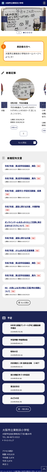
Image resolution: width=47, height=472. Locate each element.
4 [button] (29, 32)
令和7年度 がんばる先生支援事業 (20, 250)
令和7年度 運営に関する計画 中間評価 (22, 206)
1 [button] (24, 32)
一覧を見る (25, 409)
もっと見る (22, 142)
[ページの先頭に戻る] (44, 469)
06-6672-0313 (13, 437)
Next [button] (43, 19)
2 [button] (25, 32)
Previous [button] (4, 19)
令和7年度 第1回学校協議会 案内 (20, 275)
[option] (23, 19)
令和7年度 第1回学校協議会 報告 (20, 262)
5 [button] (31, 32)
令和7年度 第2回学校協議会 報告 (20, 165)
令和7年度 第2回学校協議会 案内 (20, 178)
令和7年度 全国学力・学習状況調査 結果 (23, 190)
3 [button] (27, 32)
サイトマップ (9, 440)
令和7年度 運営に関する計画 (18, 238)
